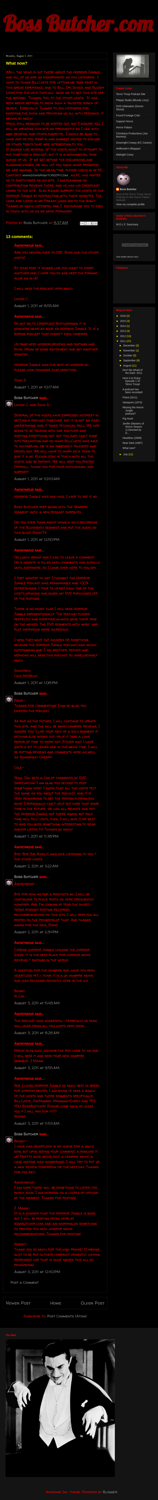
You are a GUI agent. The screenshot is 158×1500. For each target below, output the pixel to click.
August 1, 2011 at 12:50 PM (36, 539)
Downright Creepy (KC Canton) (134, 142)
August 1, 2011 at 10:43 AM (37, 478)
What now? (129, 448)
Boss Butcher (26, 397)
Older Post (92, 1303)
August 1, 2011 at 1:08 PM (36, 682)
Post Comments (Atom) (67, 1316)
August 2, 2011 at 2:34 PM (36, 931)
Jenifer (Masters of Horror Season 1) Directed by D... (133, 428)
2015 (123, 321)
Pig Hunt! (128, 418)
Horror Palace (124, 127)
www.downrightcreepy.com (45, 174)
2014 (123, 326)
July (125, 454)
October (128, 355)
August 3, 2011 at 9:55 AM (36, 1067)
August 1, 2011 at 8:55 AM (36, 305)
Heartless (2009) (132, 437)
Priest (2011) (130, 397)
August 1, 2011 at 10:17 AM (36, 387)
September (129, 360)
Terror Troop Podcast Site (130, 94)
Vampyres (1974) (132, 402)
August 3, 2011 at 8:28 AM (36, 1032)
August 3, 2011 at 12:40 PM (37, 1271)
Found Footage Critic (128, 115)
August (127, 365)
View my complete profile (130, 204)
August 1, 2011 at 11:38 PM (36, 836)
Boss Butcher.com (78, 23)
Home (55, 1303)
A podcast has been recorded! (133, 391)
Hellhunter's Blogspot (128, 148)
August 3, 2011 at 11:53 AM (36, 1123)
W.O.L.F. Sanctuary (127, 224)
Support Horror (124, 121)
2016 (123, 315)
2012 (123, 336)
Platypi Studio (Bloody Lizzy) (132, 100)
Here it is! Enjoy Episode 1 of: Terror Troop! (132, 381)
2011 (123, 341)
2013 (123, 330)
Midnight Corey (124, 154)
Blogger (110, 1491)
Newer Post (18, 1303)
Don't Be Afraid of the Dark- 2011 (133, 372)
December (129, 345)
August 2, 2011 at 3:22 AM (36, 865)
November (129, 350)
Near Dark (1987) (132, 442)
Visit (127, 256)
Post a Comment (24, 1282)
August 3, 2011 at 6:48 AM (37, 1002)
